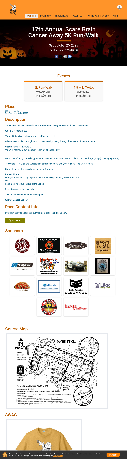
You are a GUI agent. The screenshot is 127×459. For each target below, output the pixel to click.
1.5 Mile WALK (84, 87)
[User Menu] (119, 7)
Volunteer (78, 16)
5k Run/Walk (43, 87)
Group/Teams (61, 16)
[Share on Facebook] (56, 56)
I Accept (113, 455)
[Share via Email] (65, 56)
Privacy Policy (58, 456)
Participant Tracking (98, 16)
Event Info (45, 16)
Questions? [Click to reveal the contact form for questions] (15, 220)
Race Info (31, 16)
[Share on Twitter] (61, 56)
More (115, 16)
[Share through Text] (70, 56)
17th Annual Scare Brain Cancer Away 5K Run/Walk (63, 32)
